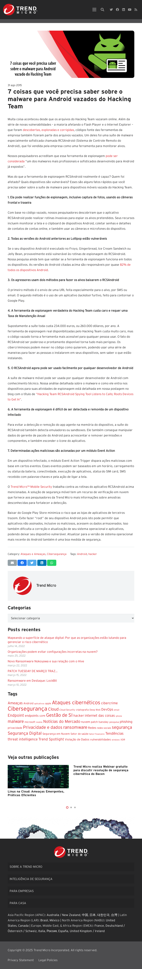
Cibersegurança (56, 554)
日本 (93, 915)
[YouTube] (130, 10)
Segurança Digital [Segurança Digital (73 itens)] (25, 733)
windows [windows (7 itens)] (116, 740)
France (99, 925)
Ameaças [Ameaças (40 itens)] (15, 703)
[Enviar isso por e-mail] (12, 563)
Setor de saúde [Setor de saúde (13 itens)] (79, 734)
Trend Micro (46, 585)
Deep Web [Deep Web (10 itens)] (95, 710)
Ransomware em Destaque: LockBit (32, 680)
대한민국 (103, 915)
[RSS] (136, 10)
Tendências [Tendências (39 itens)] (114, 733)
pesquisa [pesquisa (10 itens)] (114, 722)
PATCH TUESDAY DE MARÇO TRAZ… (33, 671)
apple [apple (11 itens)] (48, 703)
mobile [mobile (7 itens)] (39, 722)
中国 (85, 915)
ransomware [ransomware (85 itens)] (75, 727)
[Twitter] (111, 10)
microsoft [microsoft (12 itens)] (30, 722)
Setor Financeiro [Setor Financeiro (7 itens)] (97, 734)
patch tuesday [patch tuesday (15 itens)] (100, 722)
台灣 (114, 915)
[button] (67, 807)
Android (82, 554)
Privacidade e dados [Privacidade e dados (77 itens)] (42, 727)
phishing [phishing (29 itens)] (126, 722)
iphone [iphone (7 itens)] (119, 716)
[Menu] (94, 9)
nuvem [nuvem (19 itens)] (85, 722)
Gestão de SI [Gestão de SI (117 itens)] (59, 715)
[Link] (20, 9)
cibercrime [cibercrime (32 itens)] (109, 703)
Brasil (44, 920)
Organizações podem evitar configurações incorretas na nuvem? (53, 651)
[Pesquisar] (102, 9)
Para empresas (22, 891)
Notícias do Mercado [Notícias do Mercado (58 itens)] (61, 722)
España (63, 931)
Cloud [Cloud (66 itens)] (53, 709)
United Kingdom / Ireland (87, 931)
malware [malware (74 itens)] (16, 721)
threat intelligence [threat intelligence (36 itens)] (23, 739)
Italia (41, 931)
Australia (53, 915)
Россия (52, 931)
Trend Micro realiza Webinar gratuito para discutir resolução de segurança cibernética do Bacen (100, 770)
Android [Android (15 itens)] (28, 703)
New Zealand (71, 915)
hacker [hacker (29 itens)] (78, 715)
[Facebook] (117, 10)
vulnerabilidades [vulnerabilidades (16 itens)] (100, 739)
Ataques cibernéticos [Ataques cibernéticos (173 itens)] (76, 702)
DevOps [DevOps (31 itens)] (107, 709)
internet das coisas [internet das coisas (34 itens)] (100, 715)
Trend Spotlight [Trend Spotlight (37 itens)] (51, 739)
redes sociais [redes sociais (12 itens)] (104, 728)
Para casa (18, 903)
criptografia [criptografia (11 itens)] (82, 710)
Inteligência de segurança (31, 879)
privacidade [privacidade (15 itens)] (15, 728)
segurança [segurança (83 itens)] (122, 727)
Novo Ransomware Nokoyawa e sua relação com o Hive (46, 661)
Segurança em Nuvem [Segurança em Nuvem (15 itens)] (56, 734)
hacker (92, 554)
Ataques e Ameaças (33, 554)
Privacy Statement (21, 960)
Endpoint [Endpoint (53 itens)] (16, 715)
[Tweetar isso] (32, 563)
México (54, 920)
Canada (23, 925)
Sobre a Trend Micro (26, 866)
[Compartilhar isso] (22, 563)
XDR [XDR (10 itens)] (122, 740)
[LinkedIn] (123, 10)
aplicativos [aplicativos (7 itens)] (39, 704)
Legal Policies (47, 960)
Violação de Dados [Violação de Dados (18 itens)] (77, 739)
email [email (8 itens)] (116, 710)
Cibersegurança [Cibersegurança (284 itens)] (27, 709)
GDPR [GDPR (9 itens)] (42, 716)
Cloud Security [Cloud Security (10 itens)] (67, 710)
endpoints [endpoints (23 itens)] (32, 715)
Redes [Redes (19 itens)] (92, 727)
